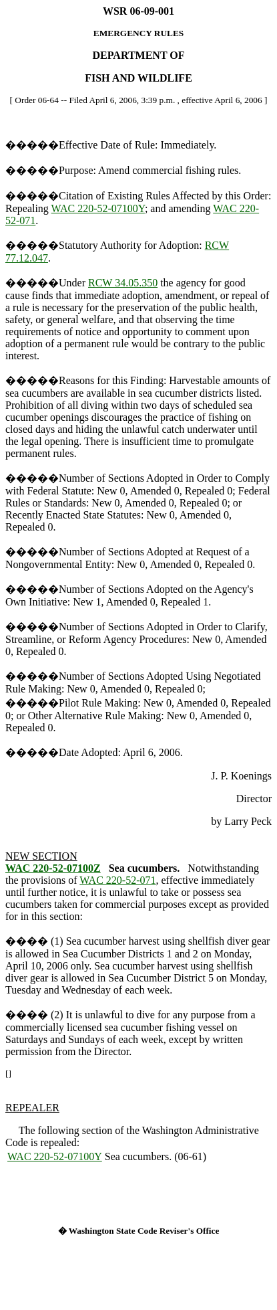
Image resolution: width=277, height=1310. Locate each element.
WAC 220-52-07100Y (98, 208)
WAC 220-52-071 (117, 880)
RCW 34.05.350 (123, 282)
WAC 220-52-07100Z (53, 868)
